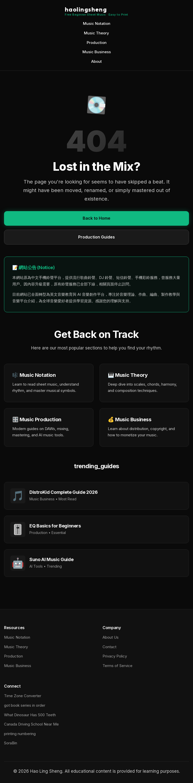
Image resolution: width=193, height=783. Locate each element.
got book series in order (24, 705)
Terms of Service (117, 665)
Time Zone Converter (22, 695)
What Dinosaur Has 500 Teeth (30, 714)
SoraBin (10, 743)
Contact (109, 646)
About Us (111, 637)
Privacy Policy (115, 656)
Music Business (96, 51)
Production (97, 42)
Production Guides (96, 236)
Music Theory (96, 33)
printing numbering (20, 733)
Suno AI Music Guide (51, 559)
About (96, 61)
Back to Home (96, 218)
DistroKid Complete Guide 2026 (63, 492)
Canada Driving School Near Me (31, 724)
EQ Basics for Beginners (55, 525)
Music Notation (96, 23)
